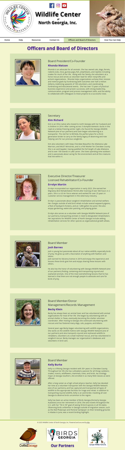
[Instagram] (58, 5)
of (58, 19)
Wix (88, 422)
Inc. (74, 22)
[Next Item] (121, 18)
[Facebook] (51, 5)
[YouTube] (64, 5)
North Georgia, (54, 22)
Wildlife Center (58, 14)
